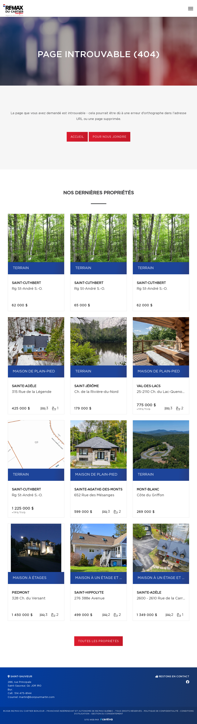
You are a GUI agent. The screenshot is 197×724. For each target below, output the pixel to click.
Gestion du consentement (107, 714)
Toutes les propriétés (98, 641)
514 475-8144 (23, 693)
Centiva (106, 719)
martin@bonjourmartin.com (37, 697)
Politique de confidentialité (161, 711)
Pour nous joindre (109, 137)
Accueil (77, 137)
